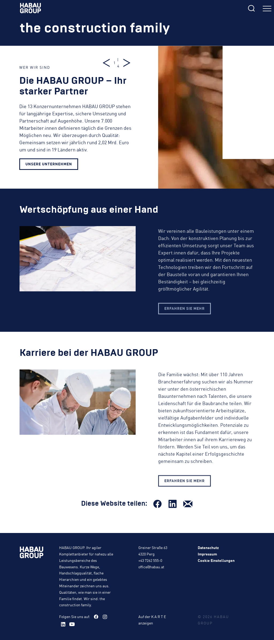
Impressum (207, 554)
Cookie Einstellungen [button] (216, 560)
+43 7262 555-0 (150, 560)
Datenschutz (208, 547)
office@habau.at (151, 566)
